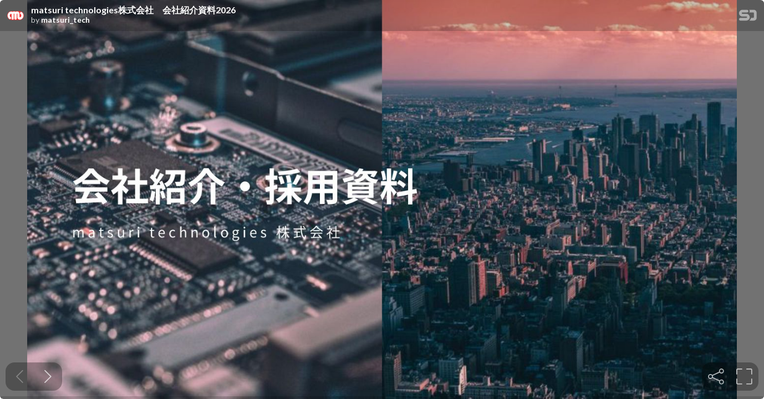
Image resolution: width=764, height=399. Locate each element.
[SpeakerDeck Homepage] (748, 17)
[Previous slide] (19, 376)
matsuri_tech (65, 20)
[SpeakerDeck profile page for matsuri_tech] (16, 16)
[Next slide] (47, 376)
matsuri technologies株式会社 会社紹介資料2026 (133, 10)
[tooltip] (716, 376)
